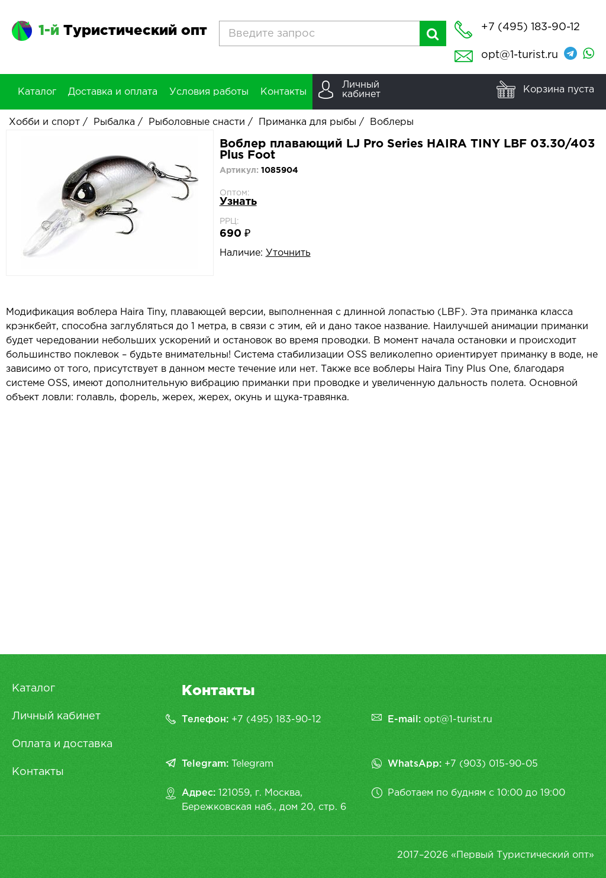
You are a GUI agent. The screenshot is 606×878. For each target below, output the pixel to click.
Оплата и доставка (62, 744)
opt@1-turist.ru (519, 55)
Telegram (252, 764)
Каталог (33, 688)
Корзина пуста (558, 89)
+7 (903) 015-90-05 (491, 764)
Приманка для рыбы (307, 122)
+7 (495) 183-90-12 (276, 719)
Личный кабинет (56, 716)
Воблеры (392, 122)
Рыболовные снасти (197, 122)
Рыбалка (114, 122)
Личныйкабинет (361, 90)
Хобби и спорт (44, 122)
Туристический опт (122, 30)
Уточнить (288, 253)
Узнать (238, 202)
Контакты (38, 772)
